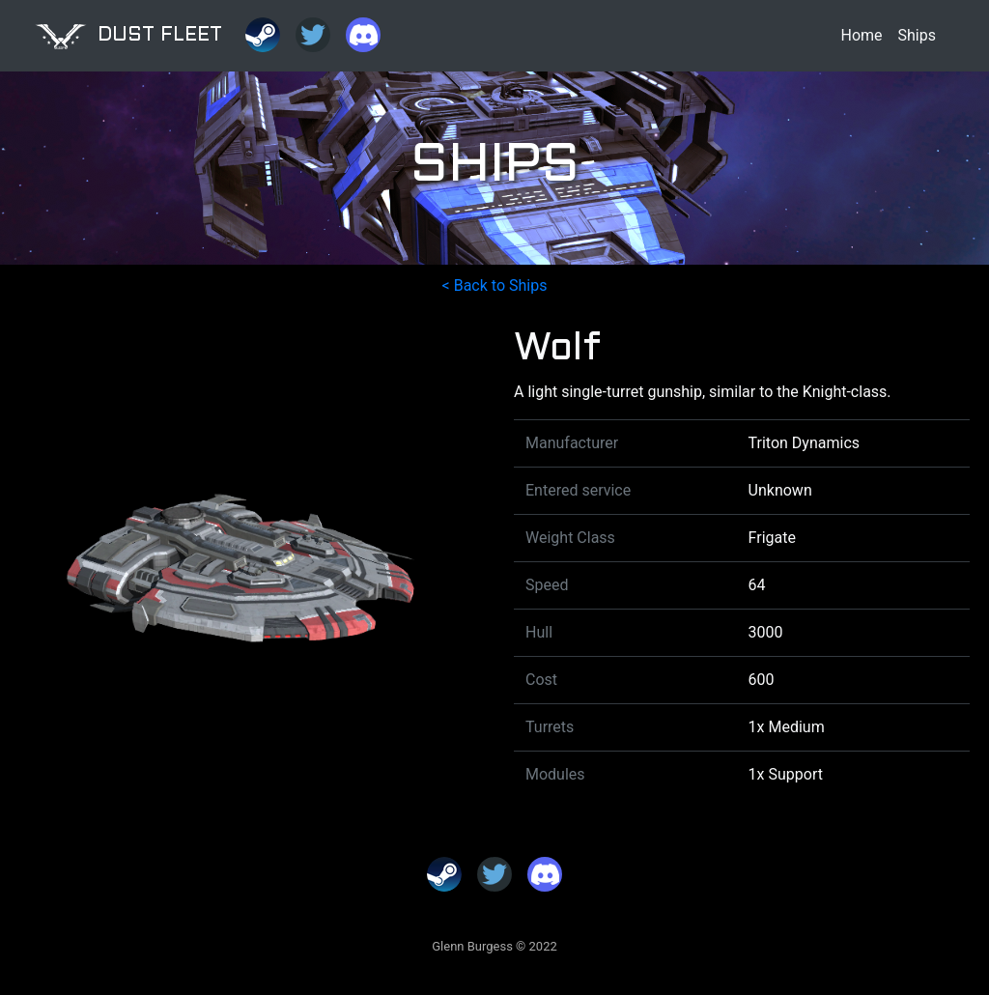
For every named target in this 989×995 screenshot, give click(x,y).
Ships (917, 35)
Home (861, 35)
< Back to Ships (495, 285)
